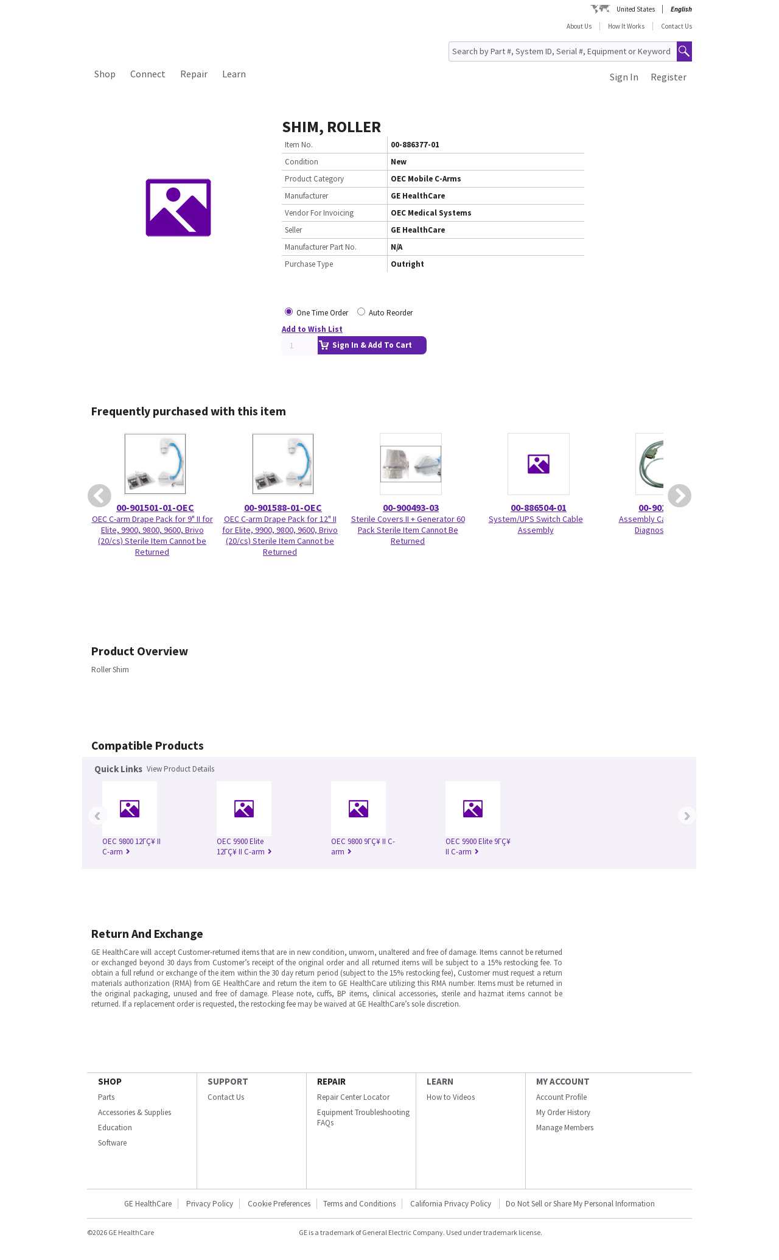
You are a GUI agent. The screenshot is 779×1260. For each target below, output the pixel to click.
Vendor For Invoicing (319, 213)
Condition (301, 162)
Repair (194, 74)
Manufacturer (306, 196)
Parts (106, 1097)
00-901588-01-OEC (283, 507)
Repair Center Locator (353, 1097)
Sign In (624, 77)
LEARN (440, 1081)
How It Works (626, 26)
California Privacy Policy (451, 1203)
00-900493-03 (411, 507)
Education (115, 1127)
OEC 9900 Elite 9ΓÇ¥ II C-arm (478, 846)
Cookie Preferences (279, 1203)
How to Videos (451, 1097)
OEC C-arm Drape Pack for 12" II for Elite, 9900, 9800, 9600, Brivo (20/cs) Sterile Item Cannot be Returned (280, 535)
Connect (148, 74)
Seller (293, 230)
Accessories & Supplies (134, 1112)
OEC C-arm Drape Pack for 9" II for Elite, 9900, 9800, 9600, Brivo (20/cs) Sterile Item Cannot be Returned (152, 535)
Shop (105, 74)
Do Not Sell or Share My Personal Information (580, 1203)
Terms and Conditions (359, 1203)
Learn (234, 74)
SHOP (110, 1081)
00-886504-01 (539, 507)
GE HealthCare (148, 1203)
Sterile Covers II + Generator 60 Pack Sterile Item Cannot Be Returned (408, 529)
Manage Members (564, 1127)
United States (636, 9)
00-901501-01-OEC (155, 507)
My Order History (563, 1112)
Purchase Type (309, 264)
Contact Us (676, 26)
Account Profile (561, 1097)
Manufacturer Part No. (321, 247)
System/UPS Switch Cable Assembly (536, 524)
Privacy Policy (209, 1203)
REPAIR (331, 1081)
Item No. (299, 144)
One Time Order (322, 313)
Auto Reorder (391, 313)
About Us (579, 26)
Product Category (314, 179)
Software (112, 1143)
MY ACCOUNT (563, 1081)
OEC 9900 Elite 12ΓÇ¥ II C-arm (244, 846)
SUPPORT (228, 1081)
